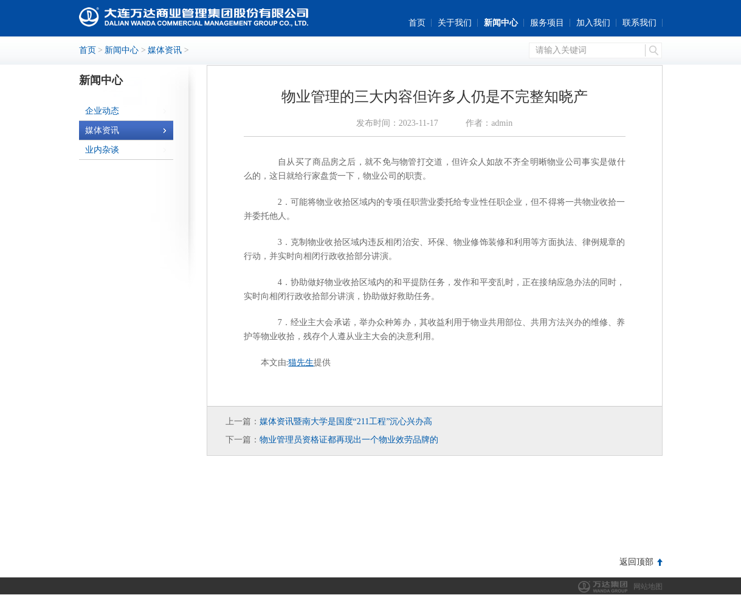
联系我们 (639, 22)
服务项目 (547, 22)
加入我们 (593, 22)
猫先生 (301, 362)
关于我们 (455, 22)
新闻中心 (501, 22)
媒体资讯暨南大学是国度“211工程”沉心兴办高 (346, 421)
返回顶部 (636, 561)
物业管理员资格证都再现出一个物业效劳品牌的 (349, 439)
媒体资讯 (165, 50)
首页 (417, 22)
